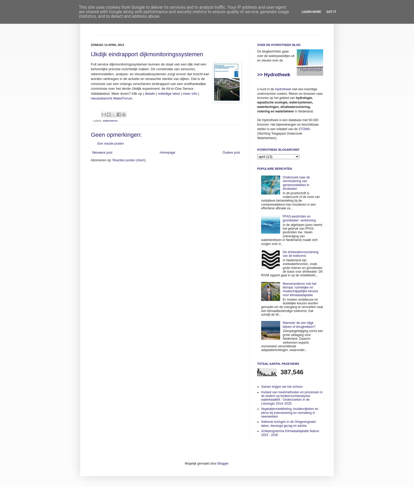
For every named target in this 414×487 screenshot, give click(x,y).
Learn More (311, 12)
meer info (190, 94)
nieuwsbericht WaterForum (111, 98)
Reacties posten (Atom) (128, 160)
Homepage (167, 152)
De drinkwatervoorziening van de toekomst (300, 254)
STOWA (304, 129)
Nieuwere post (102, 152)
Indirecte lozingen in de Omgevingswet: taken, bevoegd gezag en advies (288, 423)
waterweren (110, 120)
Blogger (223, 463)
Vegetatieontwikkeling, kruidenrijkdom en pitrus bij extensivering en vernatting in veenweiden (289, 412)
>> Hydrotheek (273, 74)
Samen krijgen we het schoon (282, 387)
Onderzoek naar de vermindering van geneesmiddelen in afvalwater (296, 183)
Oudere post (231, 152)
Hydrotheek (283, 89)
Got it (331, 12)
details (150, 94)
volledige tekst (169, 94)
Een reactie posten (110, 143)
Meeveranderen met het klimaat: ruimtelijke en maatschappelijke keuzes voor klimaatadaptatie (300, 289)
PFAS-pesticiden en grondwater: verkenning (299, 218)
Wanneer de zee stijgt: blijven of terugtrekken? (299, 324)
